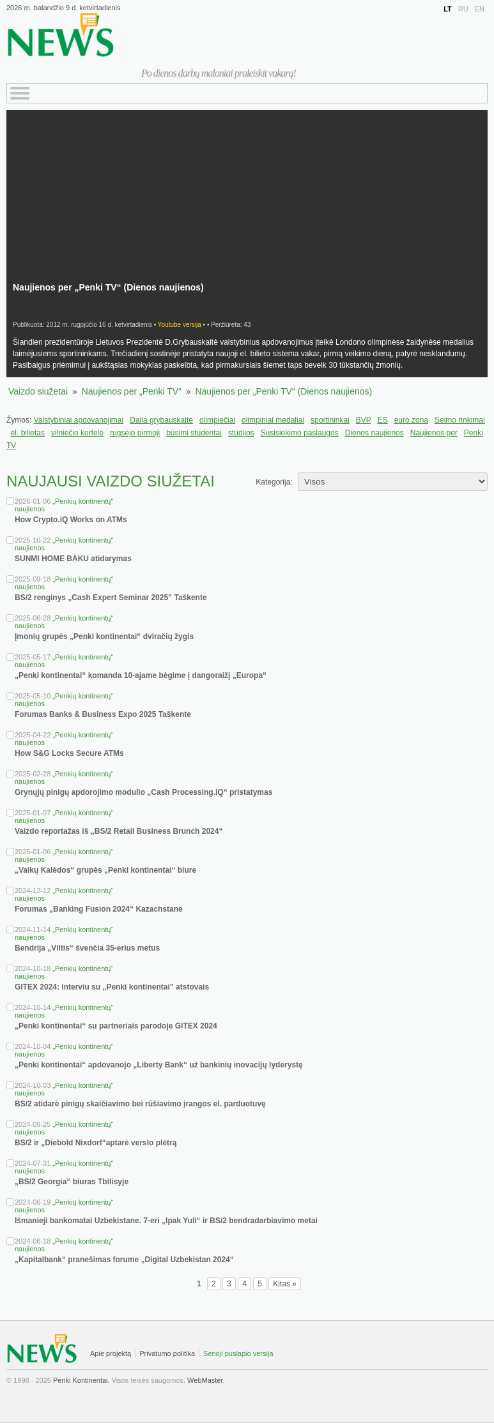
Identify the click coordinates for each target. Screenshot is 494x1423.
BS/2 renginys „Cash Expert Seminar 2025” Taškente (111, 597)
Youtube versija (179, 324)
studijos (241, 432)
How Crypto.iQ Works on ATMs (71, 519)
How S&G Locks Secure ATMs (69, 753)
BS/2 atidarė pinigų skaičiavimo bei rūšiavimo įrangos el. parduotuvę (140, 1103)
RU (463, 9)
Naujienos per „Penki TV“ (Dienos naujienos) (283, 391)
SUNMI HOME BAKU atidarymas (73, 558)
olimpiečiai (217, 420)
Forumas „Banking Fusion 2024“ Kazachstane (99, 909)
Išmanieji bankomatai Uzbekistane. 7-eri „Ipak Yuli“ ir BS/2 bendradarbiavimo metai (166, 1220)
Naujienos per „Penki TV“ (131, 391)
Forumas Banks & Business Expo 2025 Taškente (103, 714)
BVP (363, 420)
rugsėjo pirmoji (135, 432)
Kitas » (285, 1283)
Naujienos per (434, 432)
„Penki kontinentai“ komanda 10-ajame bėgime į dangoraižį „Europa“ (140, 675)
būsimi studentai (194, 432)
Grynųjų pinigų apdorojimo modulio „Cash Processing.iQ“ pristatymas (143, 792)
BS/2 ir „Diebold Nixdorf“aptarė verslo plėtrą (95, 1142)
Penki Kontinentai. (81, 1380)
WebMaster (204, 1380)
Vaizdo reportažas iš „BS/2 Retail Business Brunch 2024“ (118, 831)
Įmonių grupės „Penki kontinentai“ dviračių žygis (104, 636)
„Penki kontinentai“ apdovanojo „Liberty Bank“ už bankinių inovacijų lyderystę (159, 1064)
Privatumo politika (167, 1353)
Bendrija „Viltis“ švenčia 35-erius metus (87, 948)
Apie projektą (110, 1353)
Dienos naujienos (374, 432)
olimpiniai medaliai (273, 420)
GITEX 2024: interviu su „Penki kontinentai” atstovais (112, 987)
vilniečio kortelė (77, 432)
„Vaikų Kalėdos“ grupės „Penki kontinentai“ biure (105, 870)
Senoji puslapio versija (238, 1353)
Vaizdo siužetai (38, 391)
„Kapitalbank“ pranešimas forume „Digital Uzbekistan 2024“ (124, 1259)
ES (383, 420)
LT (448, 9)
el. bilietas (28, 432)
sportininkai (330, 420)
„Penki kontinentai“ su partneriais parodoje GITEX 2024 (116, 1025)
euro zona (411, 420)
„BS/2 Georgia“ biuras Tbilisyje (71, 1181)
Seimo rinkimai (460, 420)
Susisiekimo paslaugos (300, 432)
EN (479, 9)
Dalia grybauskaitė (161, 420)
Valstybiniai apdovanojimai (79, 420)
